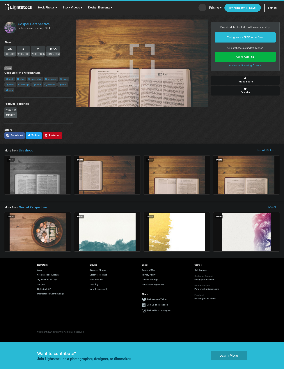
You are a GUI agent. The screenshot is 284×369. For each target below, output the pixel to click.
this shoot (25, 150)
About (40, 269)
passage (23, 84)
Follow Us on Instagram (159, 309)
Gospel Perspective (34, 24)
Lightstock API (44, 288)
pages (10, 84)
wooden (50, 84)
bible (21, 79)
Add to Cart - (245, 57)
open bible (35, 79)
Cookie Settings (150, 278)
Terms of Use (148, 269)
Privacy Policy (148, 274)
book (9, 79)
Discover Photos (98, 269)
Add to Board (245, 80)
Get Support (200, 269)
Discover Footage (98, 274)
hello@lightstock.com (205, 297)
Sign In (272, 8)
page (64, 79)
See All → (274, 207)
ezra (9, 89)
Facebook (14, 135)
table (62, 84)
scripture (51, 79)
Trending (94, 283)
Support (41, 283)
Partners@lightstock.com (206, 288)
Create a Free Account (48, 274)
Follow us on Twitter (157, 298)
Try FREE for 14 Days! (242, 8)
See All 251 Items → (268, 150)
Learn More (228, 354)
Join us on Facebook (157, 304)
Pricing (215, 8)
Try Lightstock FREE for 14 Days (245, 37)
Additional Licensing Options (245, 65)
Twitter (34, 135)
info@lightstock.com (204, 278)
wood (37, 84)
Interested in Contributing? (50, 292)
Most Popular (96, 278)
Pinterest (52, 135)
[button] (47, 7)
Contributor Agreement (153, 283)
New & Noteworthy (99, 288)
